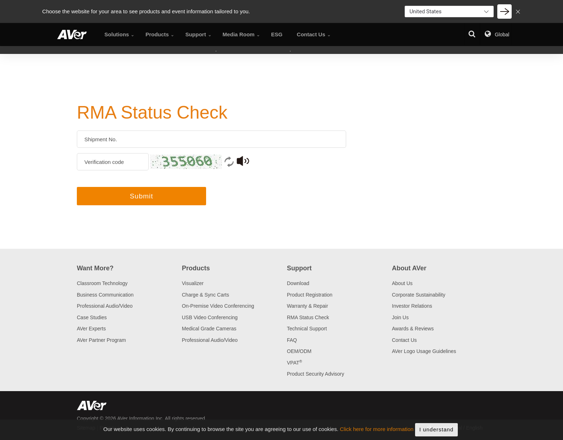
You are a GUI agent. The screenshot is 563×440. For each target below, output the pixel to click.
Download (298, 283)
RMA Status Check (308, 317)
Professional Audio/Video (104, 306)
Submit (141, 196)
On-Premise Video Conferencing (218, 306)
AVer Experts (91, 328)
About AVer (409, 268)
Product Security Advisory (315, 374)
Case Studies (92, 317)
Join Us (400, 317)
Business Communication (105, 295)
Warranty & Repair (307, 306)
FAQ (292, 340)
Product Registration (309, 295)
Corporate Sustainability (419, 295)
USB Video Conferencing (210, 317)
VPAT (294, 363)
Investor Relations (412, 306)
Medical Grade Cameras (209, 328)
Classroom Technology (102, 283)
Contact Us (404, 340)
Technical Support (307, 328)
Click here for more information (377, 436)
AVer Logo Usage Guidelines (424, 351)
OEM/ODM (299, 351)
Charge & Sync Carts (205, 295)
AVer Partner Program (101, 340)
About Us (402, 283)
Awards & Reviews (413, 328)
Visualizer (193, 283)
